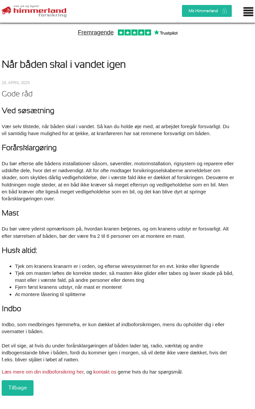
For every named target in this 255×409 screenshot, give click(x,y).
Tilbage (17, 387)
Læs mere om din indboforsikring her (43, 372)
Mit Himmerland (203, 11)
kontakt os (105, 372)
